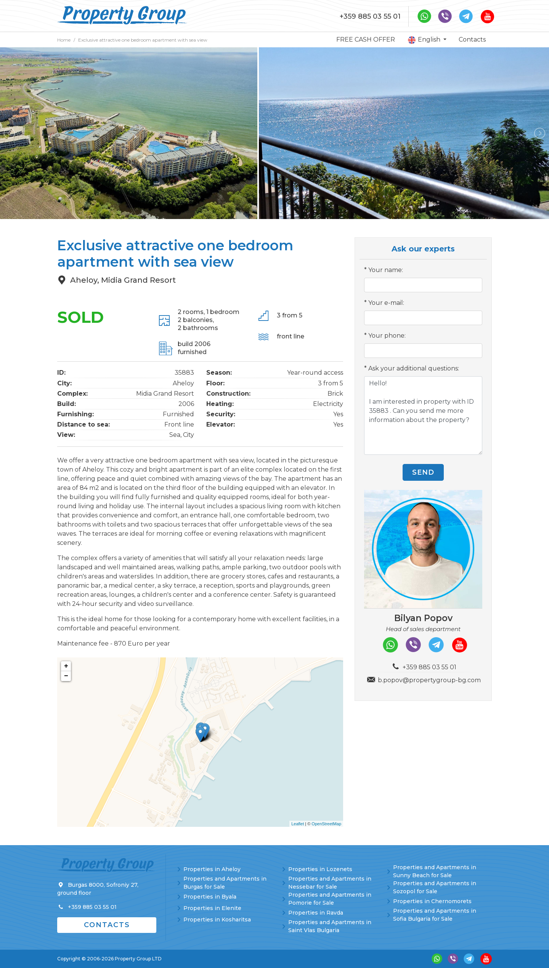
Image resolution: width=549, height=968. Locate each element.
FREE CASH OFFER (365, 39)
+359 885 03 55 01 (370, 16)
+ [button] (66, 666)
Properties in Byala (209, 896)
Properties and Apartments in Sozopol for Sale (434, 887)
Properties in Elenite (212, 908)
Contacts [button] (107, 925)
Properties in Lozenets (320, 869)
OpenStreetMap (326, 823)
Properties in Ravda (315, 912)
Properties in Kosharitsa (217, 919)
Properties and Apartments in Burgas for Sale (224, 882)
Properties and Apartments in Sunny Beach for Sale (434, 871)
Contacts (472, 39)
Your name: (385, 270)
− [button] (66, 676)
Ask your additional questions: (413, 368)
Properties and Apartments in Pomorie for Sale (329, 898)
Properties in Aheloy (212, 869)
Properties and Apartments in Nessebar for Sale (329, 882)
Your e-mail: (386, 302)
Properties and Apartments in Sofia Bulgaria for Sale (434, 914)
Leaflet (297, 823)
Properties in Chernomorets (432, 901)
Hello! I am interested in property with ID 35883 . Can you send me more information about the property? (423, 415)
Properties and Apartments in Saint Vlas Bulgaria (329, 926)
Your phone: (387, 335)
